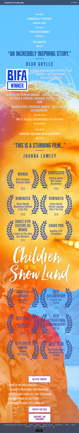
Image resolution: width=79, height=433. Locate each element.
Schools (28, 426)
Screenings (59, 425)
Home (31, 425)
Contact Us (43, 426)
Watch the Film (39, 409)
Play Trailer (39, 379)
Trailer (37, 425)
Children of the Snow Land (14, 3)
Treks (35, 426)
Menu (74, 2)
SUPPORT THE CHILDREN (39, 418)
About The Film (48, 425)
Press (67, 425)
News (73, 425)
